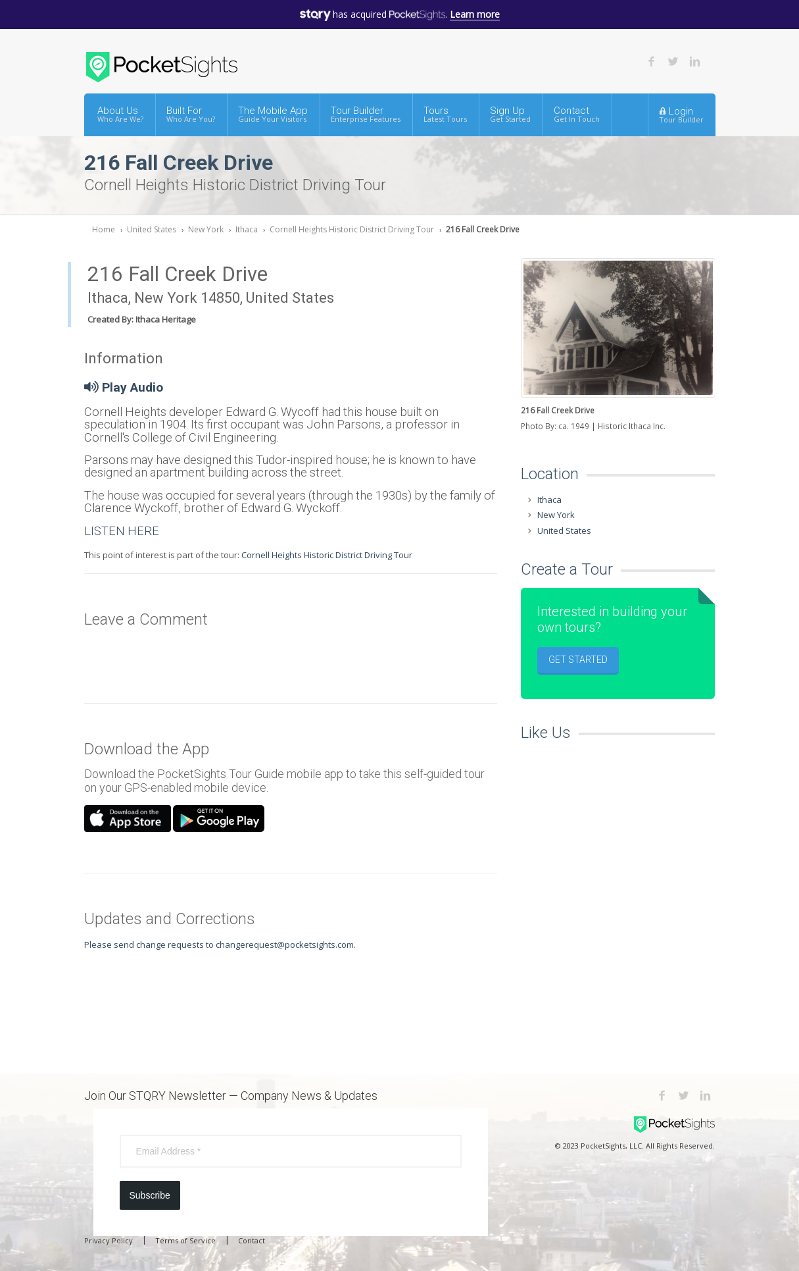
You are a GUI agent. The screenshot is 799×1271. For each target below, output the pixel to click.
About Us (120, 114)
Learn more (475, 14)
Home (103, 229)
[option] (618, 346)
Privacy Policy (108, 1240)
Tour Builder (365, 114)
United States (151, 229)
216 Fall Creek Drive (483, 229)
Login (681, 114)
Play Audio (123, 387)
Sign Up (510, 114)
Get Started (578, 659)
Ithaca (246, 229)
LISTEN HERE (121, 531)
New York (206, 229)
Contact (577, 114)
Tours (445, 114)
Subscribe (150, 1195)
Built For (190, 114)
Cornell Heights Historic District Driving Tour (352, 229)
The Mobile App (273, 114)
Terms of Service (185, 1240)
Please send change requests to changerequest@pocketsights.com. (220, 944)
